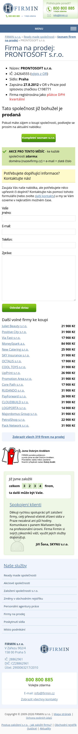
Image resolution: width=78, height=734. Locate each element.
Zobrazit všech (38, 437)
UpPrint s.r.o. (11, 373)
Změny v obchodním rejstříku (23, 598)
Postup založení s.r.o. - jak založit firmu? (27, 725)
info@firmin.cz (44, 693)
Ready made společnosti (39, 37)
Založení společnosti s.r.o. (21, 591)
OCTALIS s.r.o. (12, 361)
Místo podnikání (14, 629)
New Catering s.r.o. (15, 349)
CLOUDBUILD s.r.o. (15, 402)
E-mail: (6, 226)
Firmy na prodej (14, 614)
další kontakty (44, 196)
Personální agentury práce (21, 606)
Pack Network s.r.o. (15, 425)
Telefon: (7, 239)
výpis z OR (39, 73)
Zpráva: (7, 253)
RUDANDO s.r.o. (13, 390)
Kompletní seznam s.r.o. (38, 137)
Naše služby (15, 565)
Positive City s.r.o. (14, 332)
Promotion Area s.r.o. (17, 379)
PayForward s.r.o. (14, 396)
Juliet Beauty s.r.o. (14, 326)
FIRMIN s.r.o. (13, 37)
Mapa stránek (62, 714)
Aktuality (45, 728)
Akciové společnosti (17, 583)
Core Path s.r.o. (12, 384)
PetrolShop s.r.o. (13, 420)
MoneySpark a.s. (13, 344)
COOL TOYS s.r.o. (14, 367)
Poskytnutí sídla (14, 622)
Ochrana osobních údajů (39, 717)
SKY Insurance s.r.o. (16, 355)
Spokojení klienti (25, 504)
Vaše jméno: (6, 210)
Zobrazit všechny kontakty (39, 699)
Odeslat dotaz (19, 307)
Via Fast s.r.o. (11, 338)
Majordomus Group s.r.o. (19, 414)
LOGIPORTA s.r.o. (14, 408)
